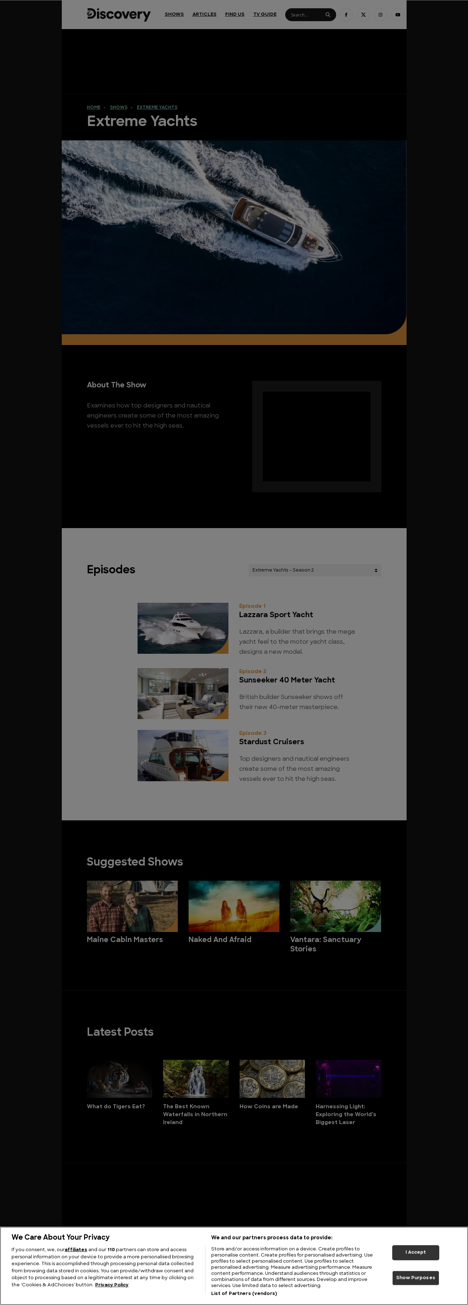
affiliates (76, 1250)
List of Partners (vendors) (244, 1293)
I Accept (416, 1252)
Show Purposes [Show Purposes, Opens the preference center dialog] (415, 1278)
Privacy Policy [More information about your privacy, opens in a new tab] (112, 1285)
